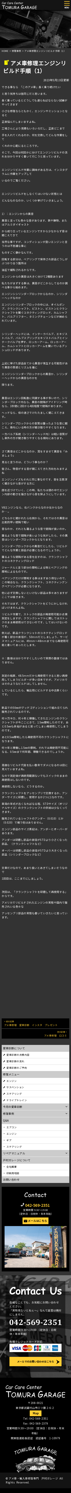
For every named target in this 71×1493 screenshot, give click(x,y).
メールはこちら (37, 1221)
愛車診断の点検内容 (18, 1055)
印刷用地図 (12, 1173)
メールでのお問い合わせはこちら (35, 1361)
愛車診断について (14, 1048)
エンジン (11, 1081)
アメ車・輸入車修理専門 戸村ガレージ (33, 1478)
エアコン (11, 1127)
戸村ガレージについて (16, 1160)
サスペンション (15, 1087)
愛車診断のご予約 (16, 1068)
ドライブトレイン (16, 1100)
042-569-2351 (37, 1205)
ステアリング (14, 1093)
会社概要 (11, 1166)
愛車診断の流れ (15, 1061)
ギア (9, 1140)
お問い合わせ (11, 1179)
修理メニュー (11, 1074)
